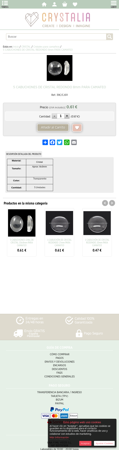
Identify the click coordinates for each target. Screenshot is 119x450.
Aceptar (85, 443)
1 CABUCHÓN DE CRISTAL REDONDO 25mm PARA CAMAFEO (59, 242)
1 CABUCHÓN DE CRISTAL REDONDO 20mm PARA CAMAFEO (97, 242)
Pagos (60, 358)
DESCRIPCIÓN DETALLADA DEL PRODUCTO (23, 154)
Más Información (59, 437)
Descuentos (59, 369)
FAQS (59, 373)
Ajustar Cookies (104, 443)
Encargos (59, 365)
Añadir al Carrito (53, 127)
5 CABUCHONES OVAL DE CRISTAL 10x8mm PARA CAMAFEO (22, 242)
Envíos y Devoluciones (59, 362)
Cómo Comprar (59, 354)
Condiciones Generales (59, 376)
